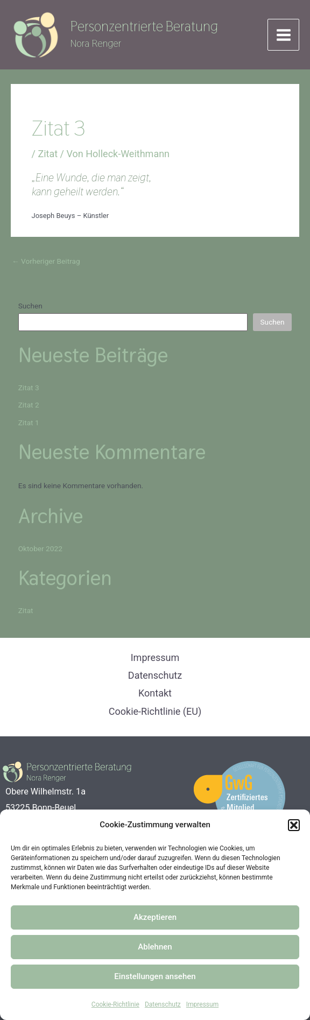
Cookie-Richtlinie (115, 1004)
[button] (293, 825)
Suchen (30, 309)
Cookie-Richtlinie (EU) (155, 711)
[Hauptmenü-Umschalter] (283, 37)
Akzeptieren (155, 917)
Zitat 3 (28, 390)
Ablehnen (155, 947)
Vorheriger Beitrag (46, 265)
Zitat (48, 157)
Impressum (202, 1004)
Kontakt (155, 693)
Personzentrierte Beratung (149, 28)
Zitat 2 (28, 408)
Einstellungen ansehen (154, 976)
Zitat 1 (28, 425)
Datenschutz (163, 1004)
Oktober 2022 (40, 551)
